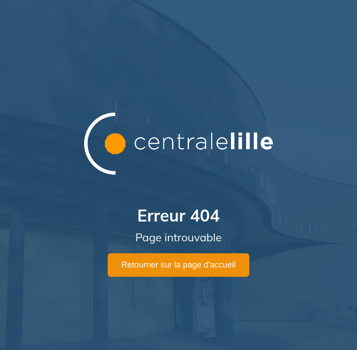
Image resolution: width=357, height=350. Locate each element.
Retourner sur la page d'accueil (178, 264)
